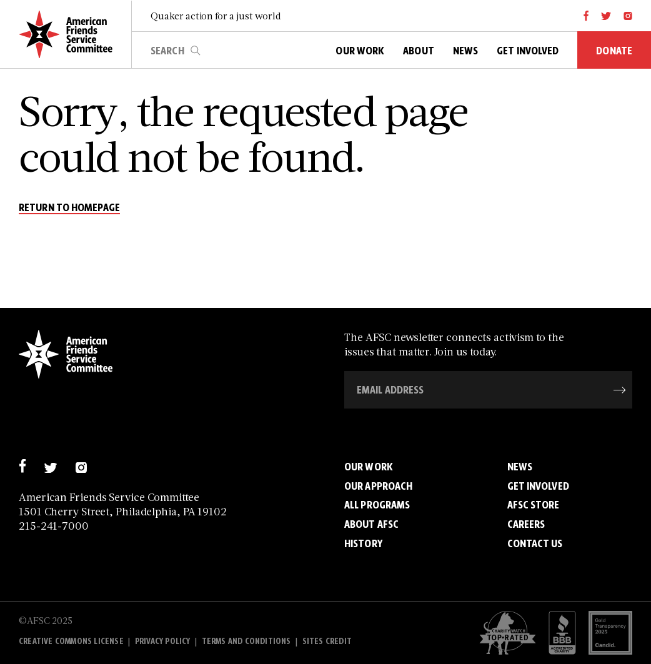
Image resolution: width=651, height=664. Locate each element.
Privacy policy (163, 641)
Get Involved (538, 485)
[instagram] (627, 15)
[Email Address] (488, 390)
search (196, 50)
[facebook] (586, 15)
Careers (526, 524)
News (519, 466)
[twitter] (606, 15)
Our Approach (378, 485)
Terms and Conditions (246, 641)
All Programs (377, 504)
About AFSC (371, 524)
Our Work (368, 466)
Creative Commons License (71, 641)
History (363, 543)
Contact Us (535, 543)
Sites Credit (327, 641)
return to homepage (69, 208)
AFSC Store (533, 504)
